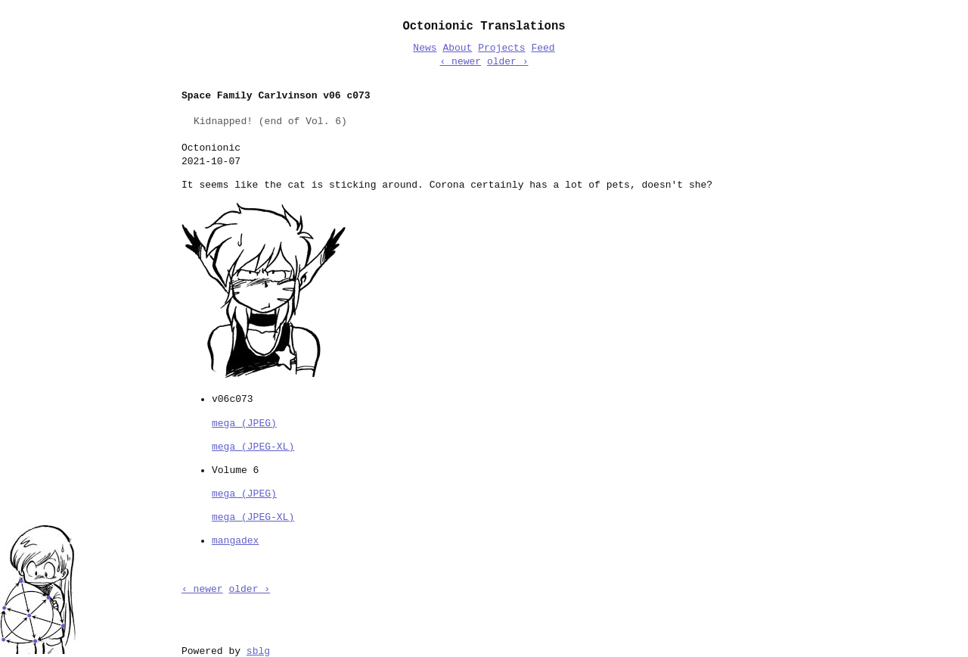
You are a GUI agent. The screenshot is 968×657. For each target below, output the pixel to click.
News (424, 48)
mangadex (235, 539)
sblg (258, 650)
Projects (501, 48)
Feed (542, 48)
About (457, 48)
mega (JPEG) (244, 422)
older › (508, 62)
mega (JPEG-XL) (253, 446)
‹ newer (460, 62)
